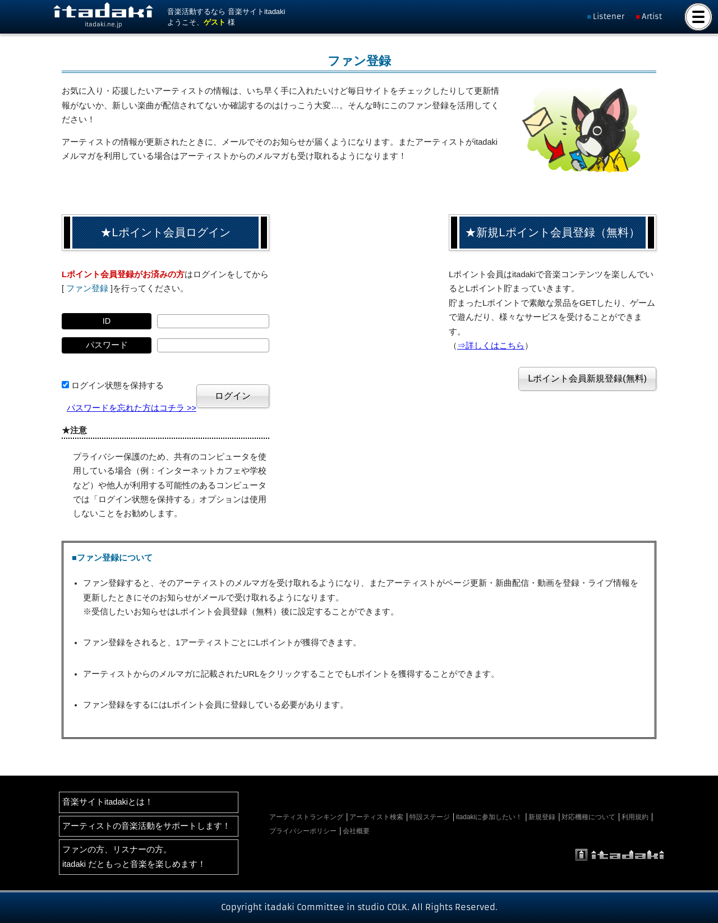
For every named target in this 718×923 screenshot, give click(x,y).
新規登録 (541, 817)
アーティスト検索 (376, 817)
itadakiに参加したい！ (489, 817)
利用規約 (635, 817)
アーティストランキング (306, 817)
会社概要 (356, 831)
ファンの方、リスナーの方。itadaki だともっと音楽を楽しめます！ (134, 856)
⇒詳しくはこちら (490, 345)
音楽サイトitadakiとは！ (107, 801)
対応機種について (588, 817)
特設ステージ (429, 817)
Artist (652, 16)
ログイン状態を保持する (117, 385)
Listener (608, 16)
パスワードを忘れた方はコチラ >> (131, 407)
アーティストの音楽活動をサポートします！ (146, 825)
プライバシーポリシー (303, 831)
